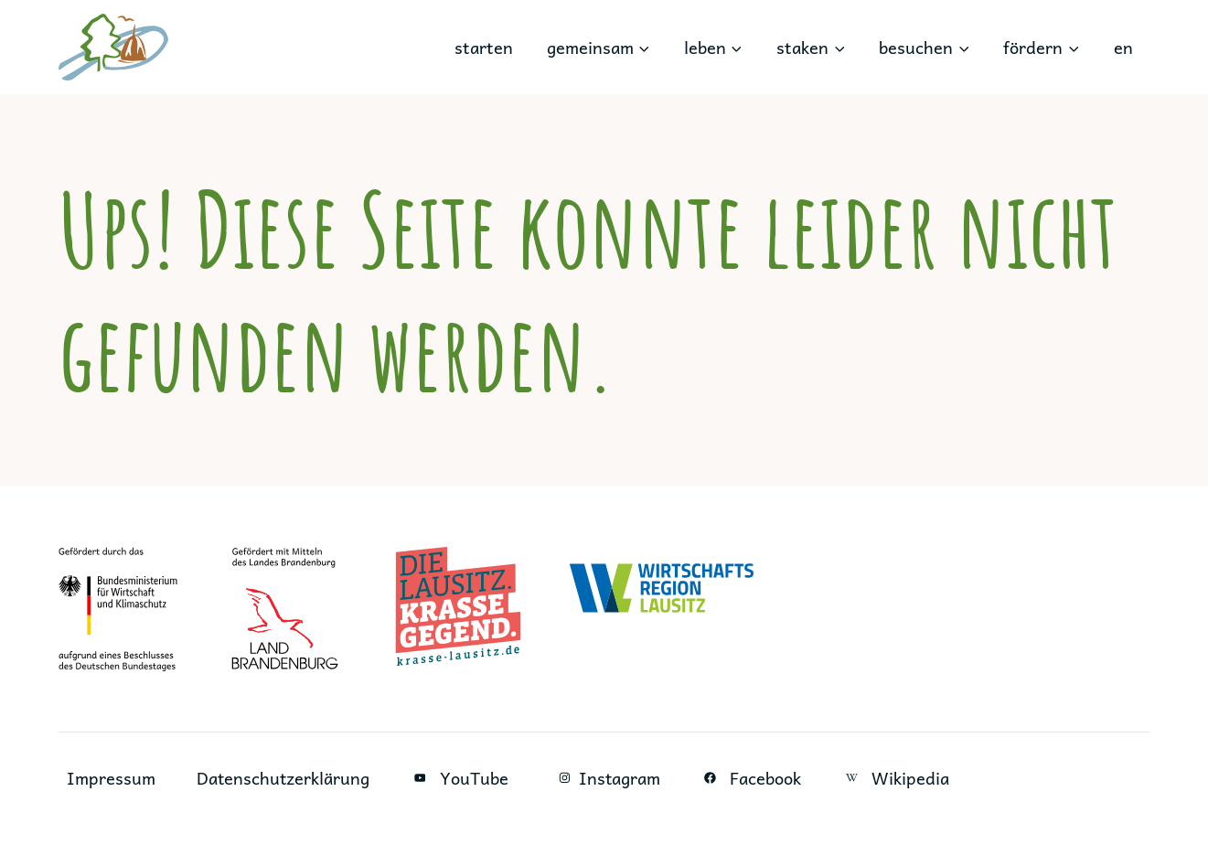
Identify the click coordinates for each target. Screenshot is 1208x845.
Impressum (111, 778)
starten (483, 47)
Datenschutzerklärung (284, 778)
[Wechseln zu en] (1122, 47)
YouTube (461, 778)
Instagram (607, 778)
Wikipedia (898, 778)
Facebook (753, 778)
